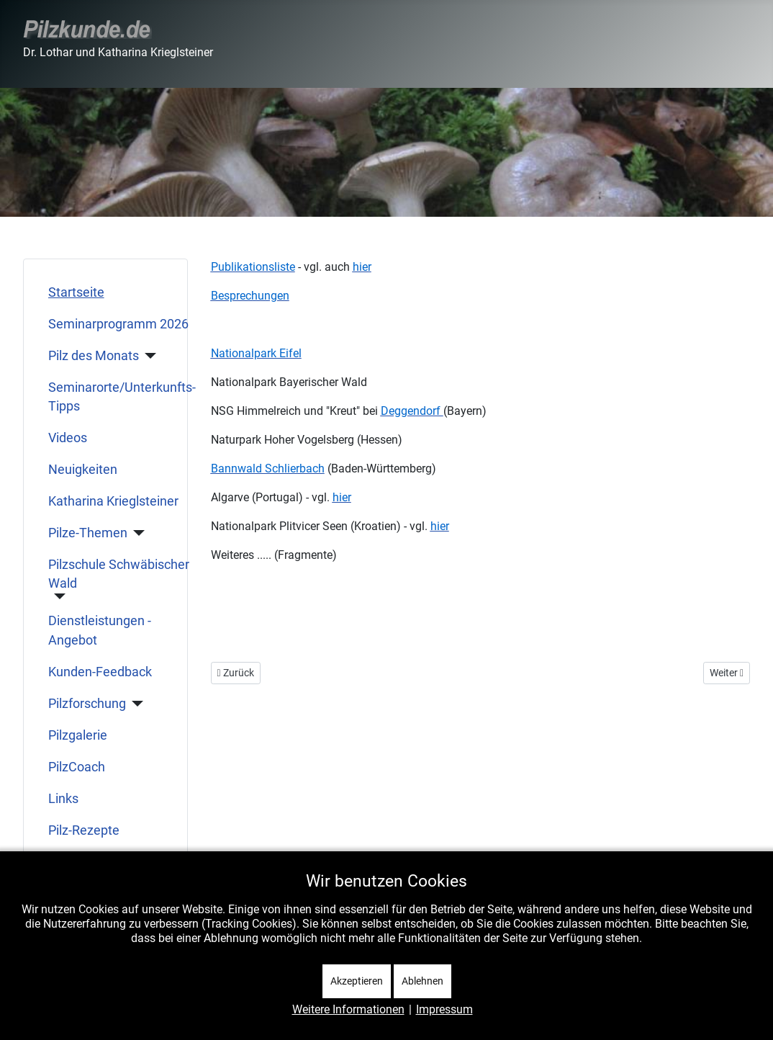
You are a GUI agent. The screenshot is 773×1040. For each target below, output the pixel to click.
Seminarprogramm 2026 (118, 324)
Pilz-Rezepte (83, 830)
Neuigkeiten (82, 469)
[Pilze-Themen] (136, 533)
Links (63, 799)
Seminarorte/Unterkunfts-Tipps (122, 396)
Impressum (444, 1009)
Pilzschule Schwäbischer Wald (118, 574)
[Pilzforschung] (135, 704)
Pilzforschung (87, 703)
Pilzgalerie (77, 735)
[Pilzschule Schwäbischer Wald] (57, 596)
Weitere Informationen (348, 1009)
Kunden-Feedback (100, 672)
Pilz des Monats (93, 356)
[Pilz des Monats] (148, 356)
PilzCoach (76, 767)
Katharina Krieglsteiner (113, 501)
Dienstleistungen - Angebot (99, 630)
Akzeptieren (356, 981)
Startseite (76, 292)
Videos (67, 438)
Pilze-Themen (87, 533)
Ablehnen (422, 981)
